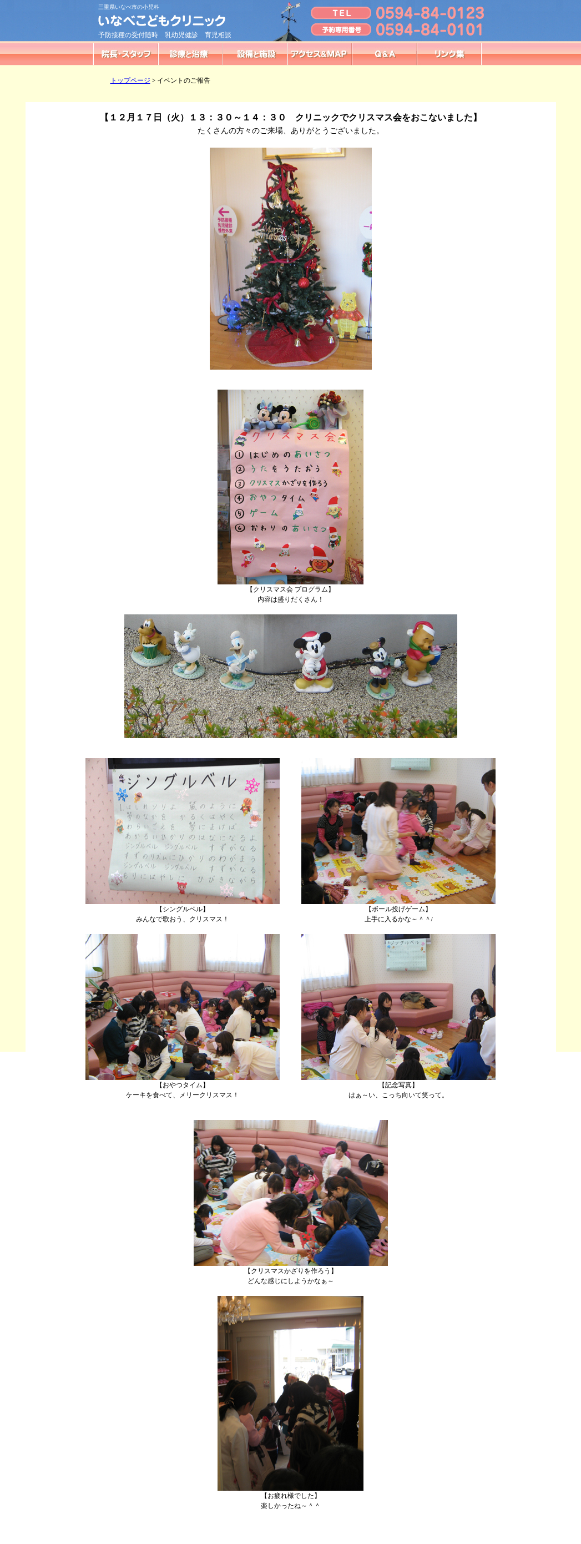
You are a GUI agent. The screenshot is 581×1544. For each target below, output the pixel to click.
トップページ (130, 80)
